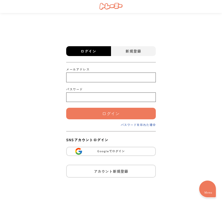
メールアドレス (78, 69)
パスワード (74, 89)
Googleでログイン (100, 151)
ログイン (111, 113)
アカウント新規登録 (111, 171)
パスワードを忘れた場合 (138, 124)
